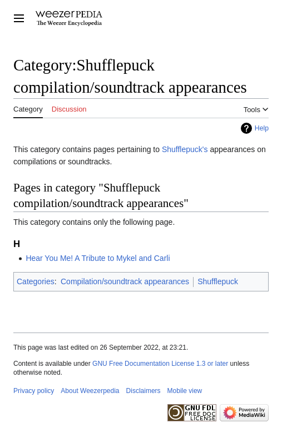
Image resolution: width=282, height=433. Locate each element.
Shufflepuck (217, 281)
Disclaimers (143, 391)
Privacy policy (33, 391)
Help (262, 128)
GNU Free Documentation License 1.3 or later (160, 363)
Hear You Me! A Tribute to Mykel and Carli (98, 258)
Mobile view (184, 391)
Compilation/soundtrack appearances (125, 281)
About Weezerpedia (90, 391)
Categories (36, 281)
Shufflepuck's (185, 149)
